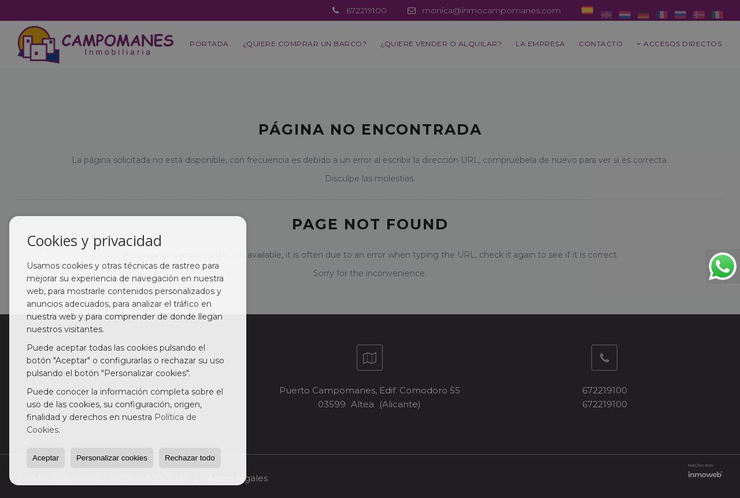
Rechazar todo (190, 458)
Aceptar (45, 458)
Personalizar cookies (111, 458)
